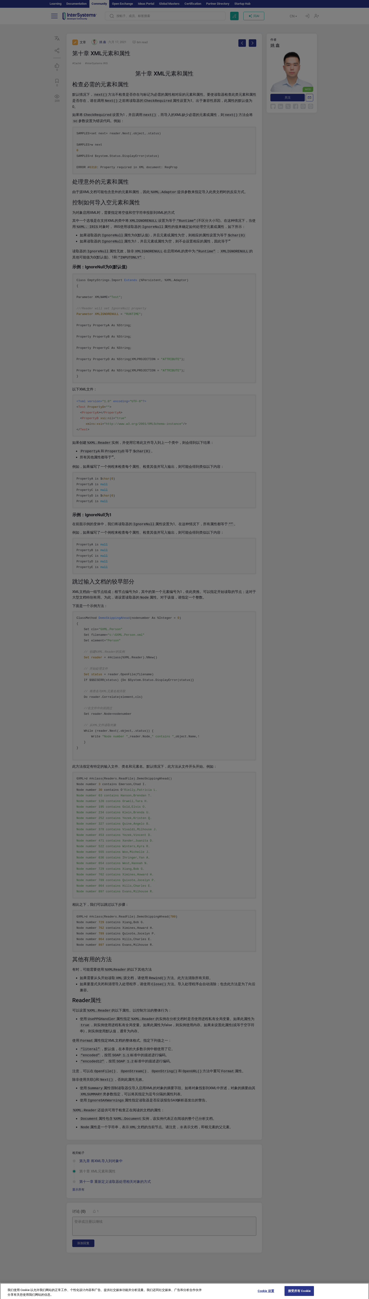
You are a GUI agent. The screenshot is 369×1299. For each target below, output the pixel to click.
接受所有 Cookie (299, 1294)
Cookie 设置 (266, 1294)
